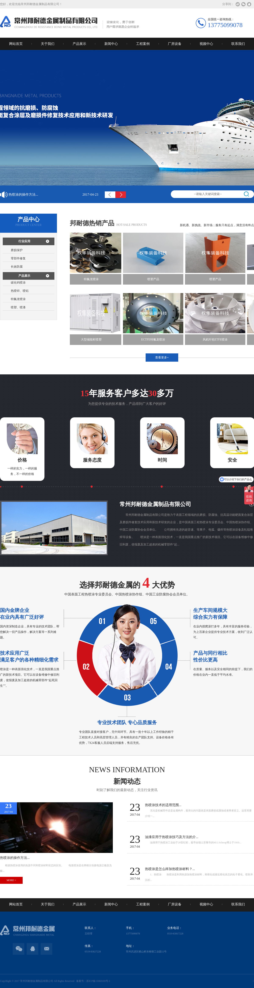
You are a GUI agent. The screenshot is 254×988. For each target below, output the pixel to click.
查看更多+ (162, 357)
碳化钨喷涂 (18, 282)
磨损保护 (17, 250)
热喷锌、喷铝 (20, 290)
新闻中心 (111, 44)
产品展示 (79, 44)
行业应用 (24, 241)
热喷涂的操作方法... (53, 194)
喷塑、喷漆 (18, 307)
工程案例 (143, 44)
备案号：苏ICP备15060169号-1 (92, 981)
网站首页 (16, 44)
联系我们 (238, 44)
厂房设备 (174, 44)
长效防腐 (17, 266)
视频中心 (206, 44)
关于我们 (47, 44)
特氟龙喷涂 (18, 299)
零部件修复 (18, 258)
